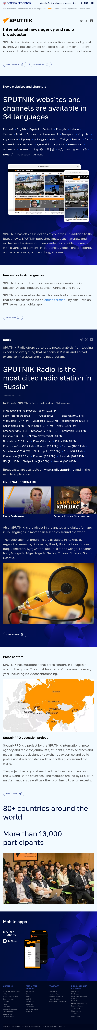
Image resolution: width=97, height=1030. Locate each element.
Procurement (8, 1012)
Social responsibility (10, 996)
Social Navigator (32, 1009)
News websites (9, 8)
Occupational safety (10, 1009)
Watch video (38, 64)
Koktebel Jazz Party (55, 996)
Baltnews (29, 1004)
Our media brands (31, 987)
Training (74, 1013)
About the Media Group (11, 991)
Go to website (12, 64)
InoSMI (28, 999)
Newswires (75, 991)
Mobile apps (84, 8)
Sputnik (28, 994)
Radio (49, 8)
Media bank (75, 994)
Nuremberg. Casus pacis (57, 1001)
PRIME (28, 996)
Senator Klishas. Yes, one (72, 516)
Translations (75, 1008)
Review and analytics (79, 1003)
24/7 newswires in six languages (31, 8)
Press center (75, 1016)
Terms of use (7, 1014)
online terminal (55, 300)
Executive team (8, 999)
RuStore (10, 941)
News (5, 1004)
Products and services (79, 987)
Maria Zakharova (13, 516)
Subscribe (11, 317)
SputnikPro (72, 8)
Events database (77, 1006)
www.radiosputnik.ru (59, 469)
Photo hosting (76, 1011)
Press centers (60, 8)
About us (8, 986)
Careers (6, 1001)
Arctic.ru (29, 1012)
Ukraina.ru (29, 1001)
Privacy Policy (8, 1017)
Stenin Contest (53, 994)
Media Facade (76, 1001)
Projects (53, 986)
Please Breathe (54, 999)
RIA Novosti (30, 991)
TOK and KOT (30, 1006)
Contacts (6, 1006)
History (5, 994)
